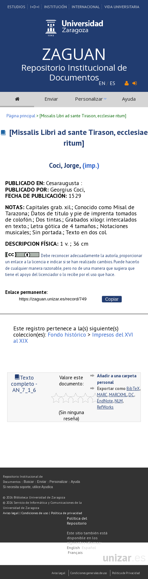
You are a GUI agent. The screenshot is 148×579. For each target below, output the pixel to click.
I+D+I (34, 6)
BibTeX (133, 388)
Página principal (20, 116)
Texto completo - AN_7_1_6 (24, 383)
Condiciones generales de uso (88, 573)
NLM (119, 401)
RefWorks (105, 407)
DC (131, 395)
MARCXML (118, 395)
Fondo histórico (67, 334)
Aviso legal (10, 513)
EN (102, 83)
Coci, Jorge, (65, 165)
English (73, 547)
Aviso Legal (58, 573)
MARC (102, 395)
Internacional (86, 6)
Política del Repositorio (77, 521)
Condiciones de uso (34, 513)
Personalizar (89, 98)
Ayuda (129, 98)
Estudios (16, 6)
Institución (55, 6)
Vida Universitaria (122, 6)
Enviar (51, 98)
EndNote (105, 401)
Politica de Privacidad (126, 573)
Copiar (111, 299)
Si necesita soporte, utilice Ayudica (28, 487)
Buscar (29, 482)
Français (75, 552)
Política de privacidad (66, 513)
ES (112, 83)
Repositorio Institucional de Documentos (74, 72)
